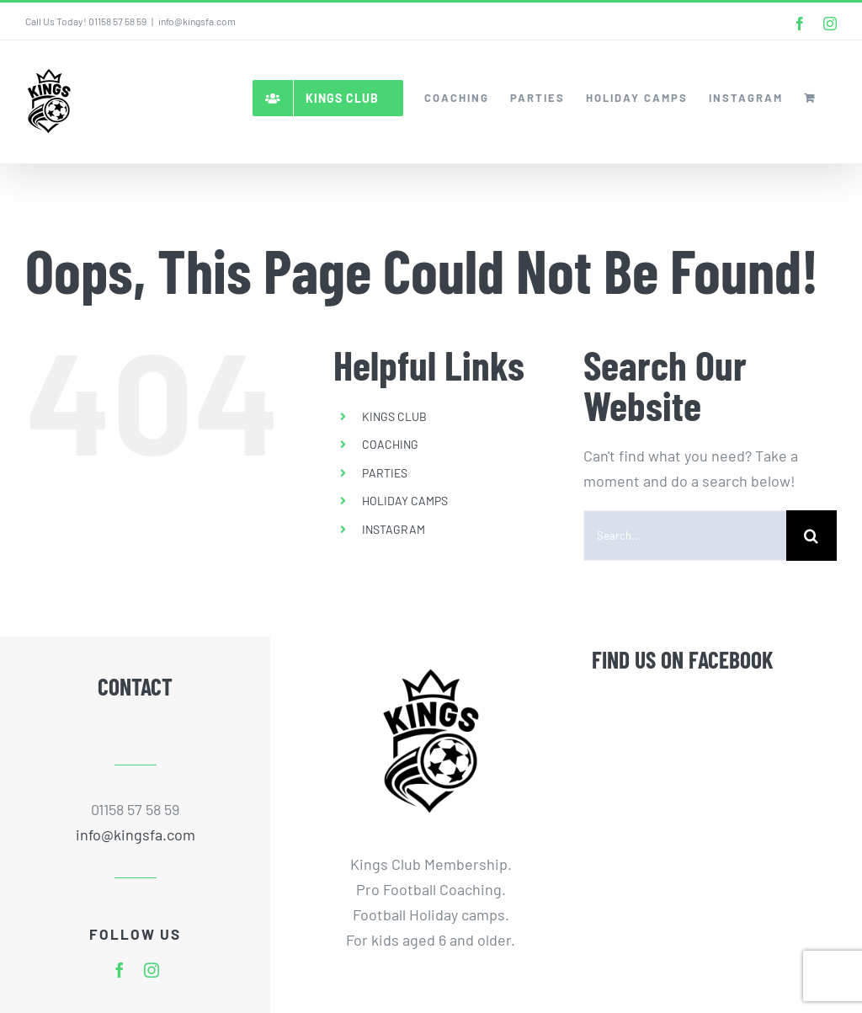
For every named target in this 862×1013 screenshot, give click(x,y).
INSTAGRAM (393, 529)
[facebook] (119, 970)
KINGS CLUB (394, 416)
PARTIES (384, 473)
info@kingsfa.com (197, 21)
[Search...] (684, 535)
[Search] (811, 535)
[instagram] (151, 970)
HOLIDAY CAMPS (405, 500)
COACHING (390, 444)
